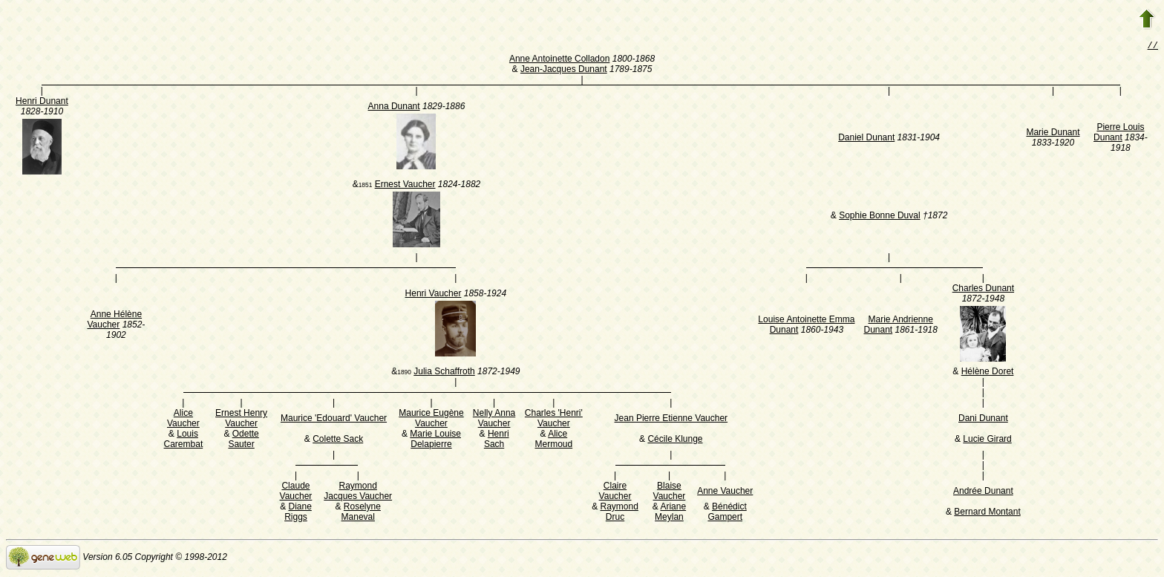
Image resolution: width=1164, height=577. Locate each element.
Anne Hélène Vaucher (114, 320)
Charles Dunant (983, 289)
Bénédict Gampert (726, 513)
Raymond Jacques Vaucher (358, 492)
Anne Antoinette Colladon (559, 60)
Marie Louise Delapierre (435, 440)
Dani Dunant (983, 419)
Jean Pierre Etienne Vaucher (671, 419)
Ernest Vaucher (405, 185)
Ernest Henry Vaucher (241, 419)
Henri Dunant (42, 102)
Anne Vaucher (725, 492)
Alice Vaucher (183, 419)
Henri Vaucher (433, 295)
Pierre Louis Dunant (1118, 133)
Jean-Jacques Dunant (563, 70)
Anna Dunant (394, 107)
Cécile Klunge (674, 440)
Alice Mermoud (553, 440)
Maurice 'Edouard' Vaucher (334, 419)
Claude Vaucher (296, 492)
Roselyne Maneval (361, 513)
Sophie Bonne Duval (879, 217)
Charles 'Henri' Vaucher (554, 419)
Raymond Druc (619, 513)
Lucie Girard (987, 440)
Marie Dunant (1052, 133)
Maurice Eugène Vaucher (431, 419)
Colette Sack (338, 440)
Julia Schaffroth (444, 373)
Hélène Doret (987, 373)
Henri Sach (496, 440)
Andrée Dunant (983, 492)
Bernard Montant (987, 513)
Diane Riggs (298, 513)
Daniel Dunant (866, 139)
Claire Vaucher (615, 492)
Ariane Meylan (670, 513)
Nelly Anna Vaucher (494, 419)
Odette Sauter (243, 440)
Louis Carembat (183, 440)
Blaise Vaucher (669, 492)
